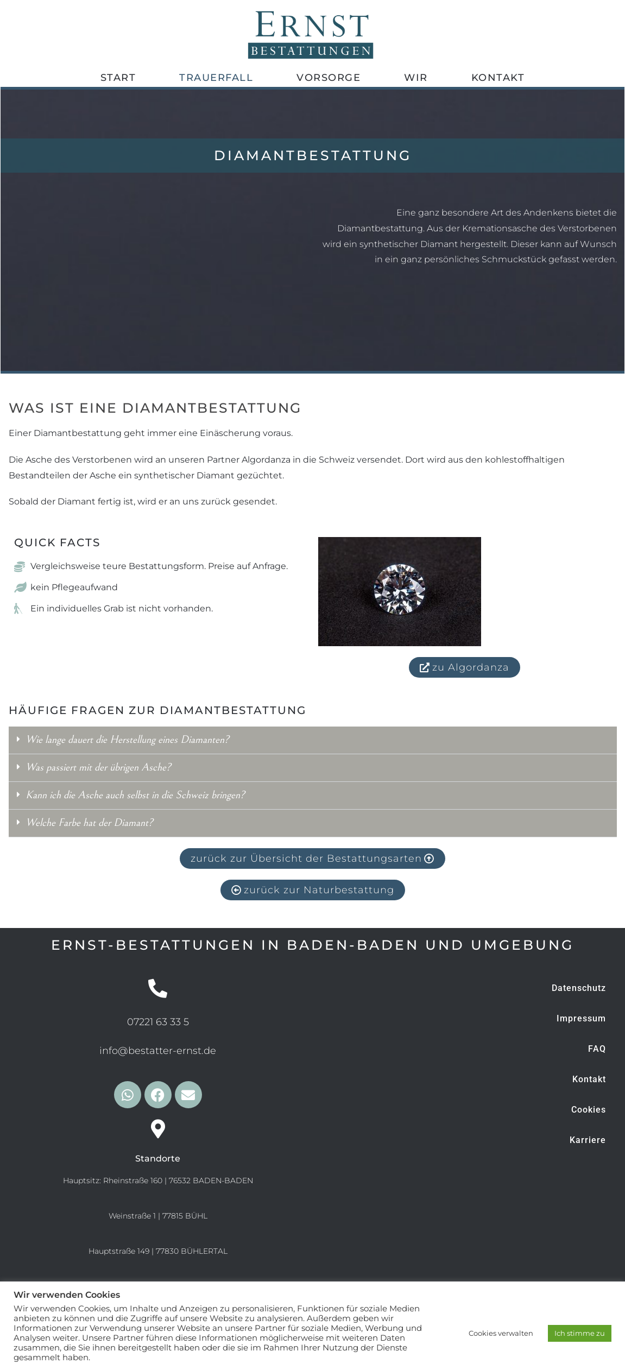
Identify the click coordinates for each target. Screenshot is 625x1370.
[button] (313, 740)
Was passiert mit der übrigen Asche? (98, 767)
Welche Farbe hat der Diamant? (89, 823)
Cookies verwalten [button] (501, 1333)
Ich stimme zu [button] (579, 1333)
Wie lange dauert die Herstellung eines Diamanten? (127, 740)
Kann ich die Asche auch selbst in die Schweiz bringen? (135, 795)
